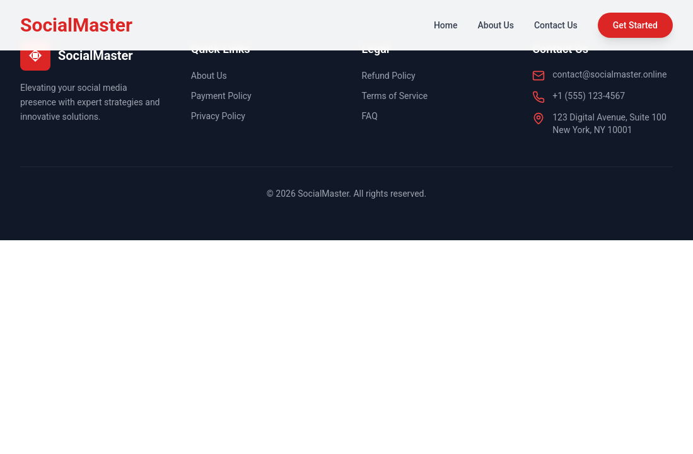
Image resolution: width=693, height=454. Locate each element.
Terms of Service (395, 96)
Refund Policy (389, 76)
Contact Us (556, 25)
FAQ (370, 116)
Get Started (635, 25)
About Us (496, 25)
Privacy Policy (218, 116)
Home (446, 25)
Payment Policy (221, 96)
